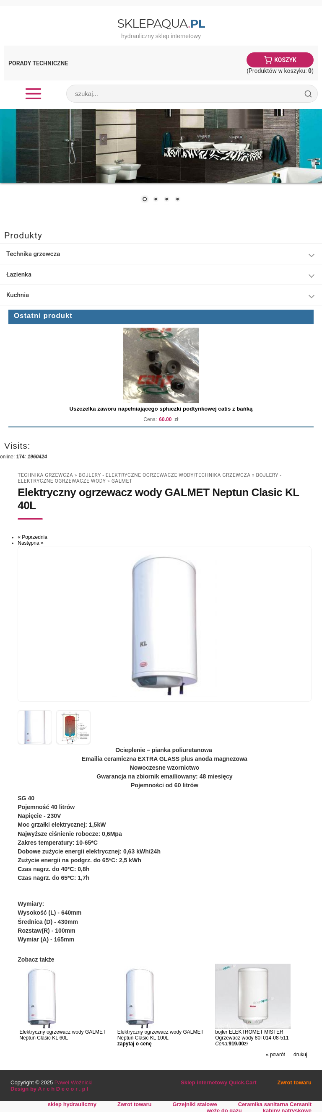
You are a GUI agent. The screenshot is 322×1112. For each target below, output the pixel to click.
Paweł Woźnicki (74, 1082)
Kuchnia (17, 295)
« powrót (275, 1055)
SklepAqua (161, 23)
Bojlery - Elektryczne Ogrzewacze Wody (136, 475)
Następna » (30, 543)
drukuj (300, 1055)
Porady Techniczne (38, 63)
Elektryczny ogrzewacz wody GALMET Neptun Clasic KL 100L (160, 1035)
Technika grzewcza (33, 254)
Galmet (122, 481)
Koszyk (285, 60)
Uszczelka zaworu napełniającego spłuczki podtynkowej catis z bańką (161, 409)
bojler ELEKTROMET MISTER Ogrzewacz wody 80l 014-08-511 (251, 1035)
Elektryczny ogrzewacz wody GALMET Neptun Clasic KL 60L (62, 1035)
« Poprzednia (32, 537)
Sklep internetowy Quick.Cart (218, 1082)
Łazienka (18, 274)
